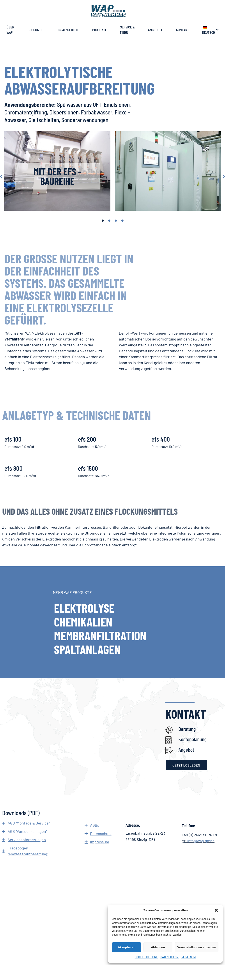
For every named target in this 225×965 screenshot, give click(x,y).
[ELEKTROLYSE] (112, 608)
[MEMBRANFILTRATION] (112, 635)
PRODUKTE (35, 30)
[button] (216, 910)
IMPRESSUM (188, 957)
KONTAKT (182, 30)
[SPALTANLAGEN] (112, 649)
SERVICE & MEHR (127, 29)
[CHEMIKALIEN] (112, 621)
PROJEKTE (99, 30)
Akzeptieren (126, 947)
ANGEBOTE (155, 30)
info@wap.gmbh (200, 840)
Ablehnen (158, 947)
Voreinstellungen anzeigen (196, 947)
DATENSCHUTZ (169, 957)
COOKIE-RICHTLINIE (146, 957)
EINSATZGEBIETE (67, 30)
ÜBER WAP (10, 29)
